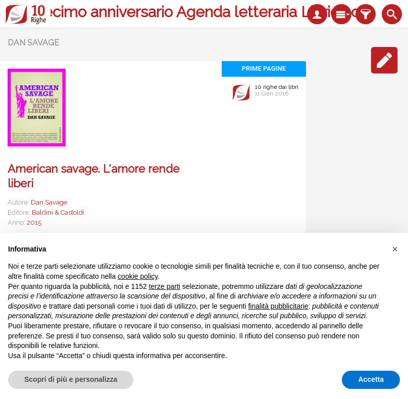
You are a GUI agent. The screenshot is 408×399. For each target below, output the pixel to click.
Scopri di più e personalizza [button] (70, 379)
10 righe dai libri (276, 86)
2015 (34, 222)
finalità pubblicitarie (278, 306)
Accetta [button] (371, 379)
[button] (395, 249)
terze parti (164, 286)
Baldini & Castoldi (58, 212)
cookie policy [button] (138, 276)
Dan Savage (49, 202)
